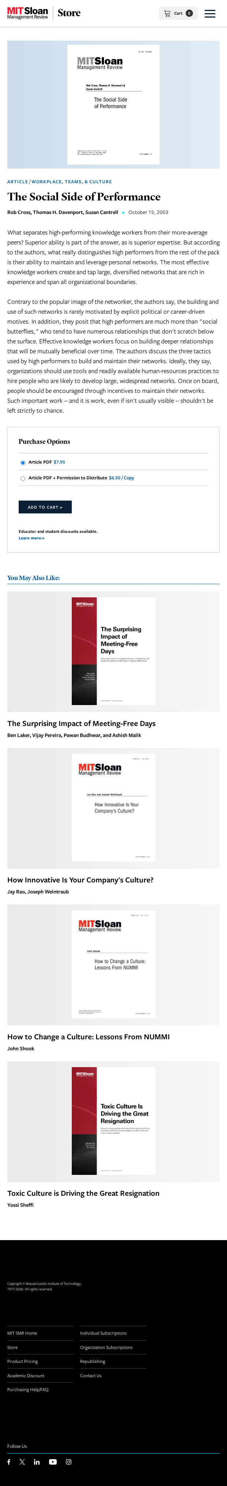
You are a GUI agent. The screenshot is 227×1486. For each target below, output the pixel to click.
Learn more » (31, 538)
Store (12, 1347)
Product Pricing (22, 1361)
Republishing (92, 1361)
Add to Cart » (45, 507)
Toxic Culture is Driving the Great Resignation (83, 1193)
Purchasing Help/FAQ (27, 1389)
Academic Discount (25, 1375)
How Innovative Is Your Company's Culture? (80, 879)
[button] (210, 13)
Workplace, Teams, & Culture (71, 181)
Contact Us (90, 1375)
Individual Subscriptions (103, 1333)
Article (17, 181)
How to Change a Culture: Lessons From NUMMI (88, 1036)
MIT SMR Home (22, 1333)
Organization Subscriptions (106, 1347)
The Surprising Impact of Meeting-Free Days (81, 723)
